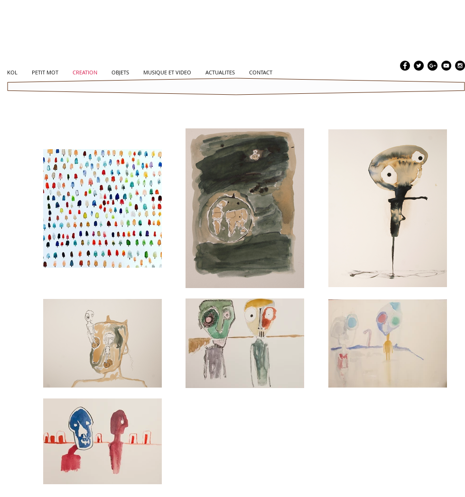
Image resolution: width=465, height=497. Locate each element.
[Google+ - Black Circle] (432, 66)
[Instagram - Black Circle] (460, 66)
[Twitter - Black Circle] (419, 66)
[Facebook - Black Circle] (405, 66)
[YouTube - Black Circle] (446, 66)
